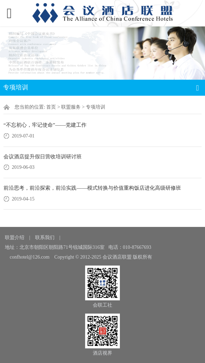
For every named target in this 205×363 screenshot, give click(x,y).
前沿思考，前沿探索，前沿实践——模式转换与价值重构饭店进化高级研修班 (92, 188)
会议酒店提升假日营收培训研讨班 (42, 156)
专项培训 (95, 107)
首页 (51, 107)
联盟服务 (71, 107)
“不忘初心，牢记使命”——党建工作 (45, 125)
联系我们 (45, 237)
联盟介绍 (14, 237)
